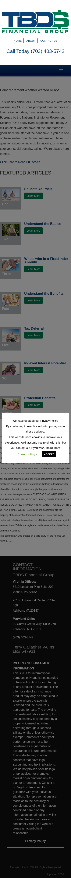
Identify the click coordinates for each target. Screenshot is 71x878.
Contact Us (48, 40)
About (31, 40)
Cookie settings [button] (27, 454)
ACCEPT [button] (49, 454)
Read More (53, 447)
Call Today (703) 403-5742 (36, 51)
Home (18, 40)
